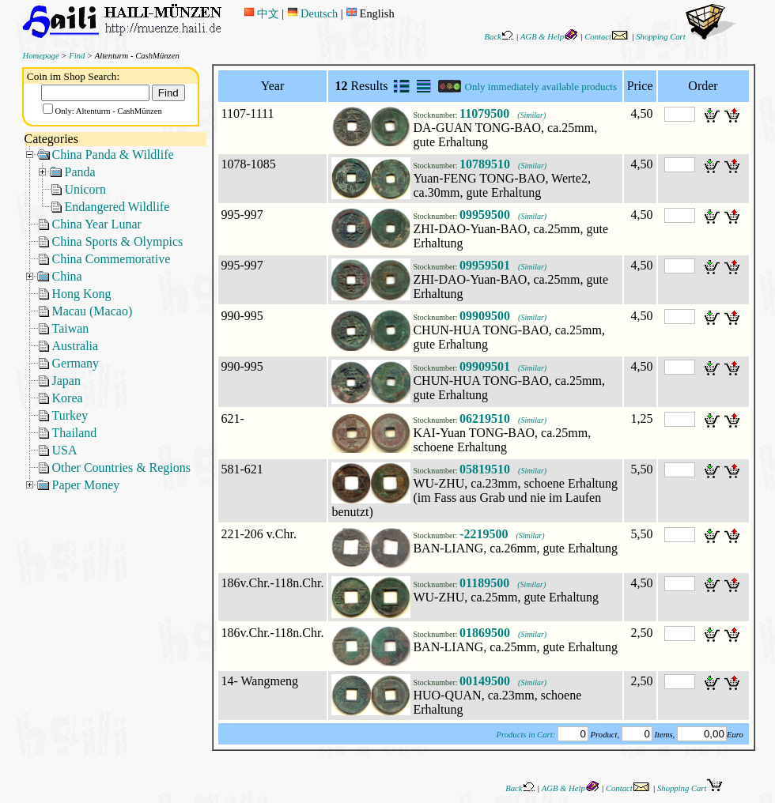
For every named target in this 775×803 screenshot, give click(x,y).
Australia (75, 345)
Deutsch (312, 13)
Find (77, 55)
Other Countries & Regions (121, 467)
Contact (606, 36)
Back (499, 36)
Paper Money (86, 485)
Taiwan (70, 328)
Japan (66, 380)
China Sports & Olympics (117, 241)
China (67, 276)
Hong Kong (82, 293)
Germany (76, 363)
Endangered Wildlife (117, 206)
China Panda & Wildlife (113, 154)
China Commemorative (111, 259)
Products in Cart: (525, 734)
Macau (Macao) (92, 311)
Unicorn (85, 189)
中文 (261, 13)
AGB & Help (549, 36)
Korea (67, 398)
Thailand (74, 432)
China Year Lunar (97, 224)
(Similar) (531, 115)
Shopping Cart (686, 36)
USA (65, 450)
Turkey (70, 415)
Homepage (41, 55)
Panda (80, 172)
